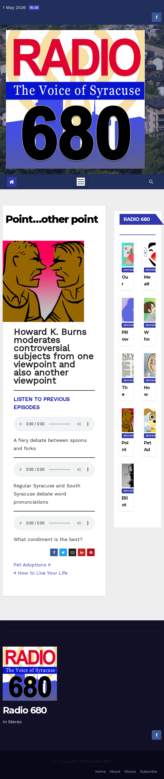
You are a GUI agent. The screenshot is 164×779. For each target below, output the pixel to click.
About (115, 772)
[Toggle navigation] (80, 181)
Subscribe (148, 772)
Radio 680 (25, 710)
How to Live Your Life (40, 573)
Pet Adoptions (32, 565)
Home (100, 772)
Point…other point (51, 219)
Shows (128, 269)
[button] (151, 181)
